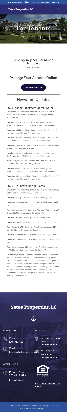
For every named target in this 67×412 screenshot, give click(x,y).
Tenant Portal (33, 87)
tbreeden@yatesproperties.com (23, 352)
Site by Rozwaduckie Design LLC (33, 409)
